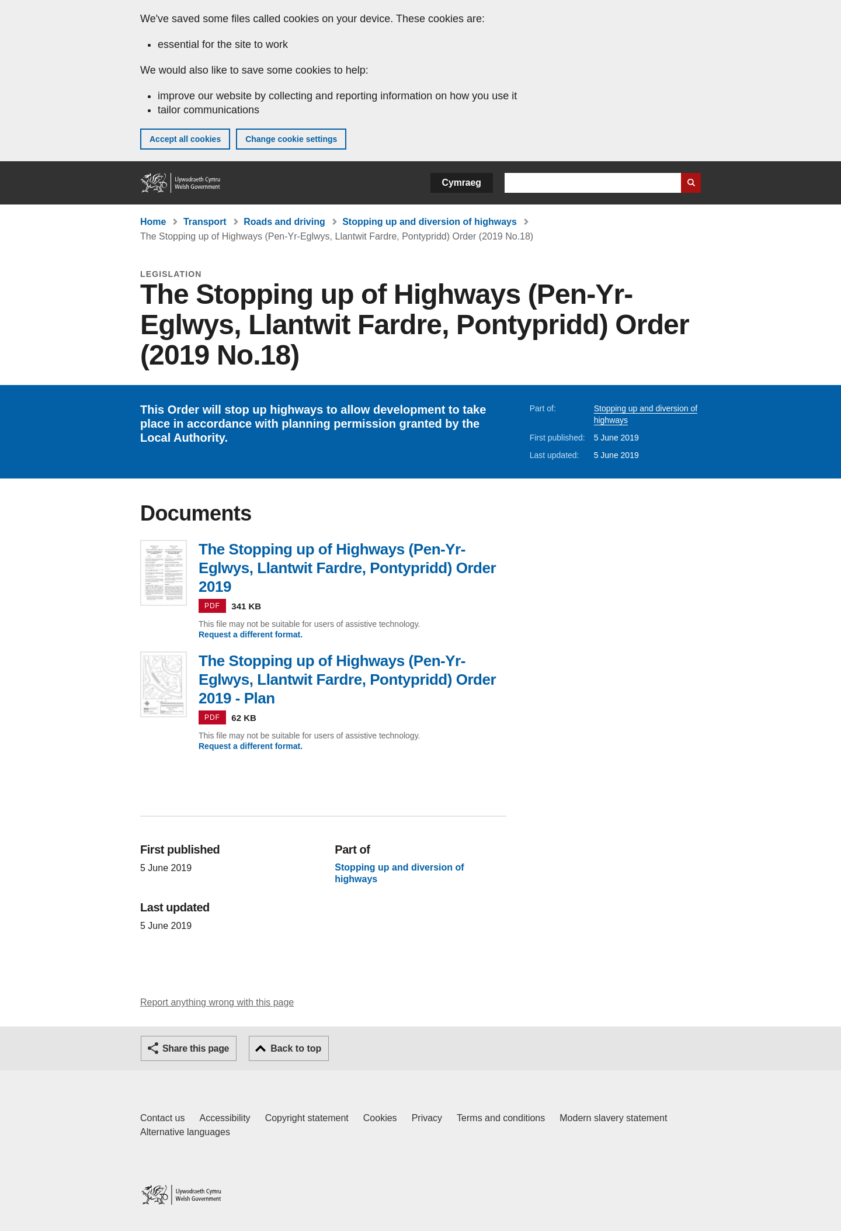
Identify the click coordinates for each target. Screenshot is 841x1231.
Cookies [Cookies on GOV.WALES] (380, 1118)
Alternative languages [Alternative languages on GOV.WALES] (185, 1132)
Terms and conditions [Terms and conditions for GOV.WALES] (501, 1118)
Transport (205, 222)
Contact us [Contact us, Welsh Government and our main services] (162, 1118)
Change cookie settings (291, 139)
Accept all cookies (185, 139)
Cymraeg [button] (461, 183)
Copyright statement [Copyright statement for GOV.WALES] (307, 1118)
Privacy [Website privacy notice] (427, 1118)
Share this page (195, 1048)
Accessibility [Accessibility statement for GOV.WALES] (224, 1118)
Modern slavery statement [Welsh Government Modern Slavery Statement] (613, 1118)
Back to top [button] (295, 1048)
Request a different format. (251, 634)
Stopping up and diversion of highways (429, 222)
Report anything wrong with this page (217, 1002)
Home (153, 222)
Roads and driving (284, 222)
